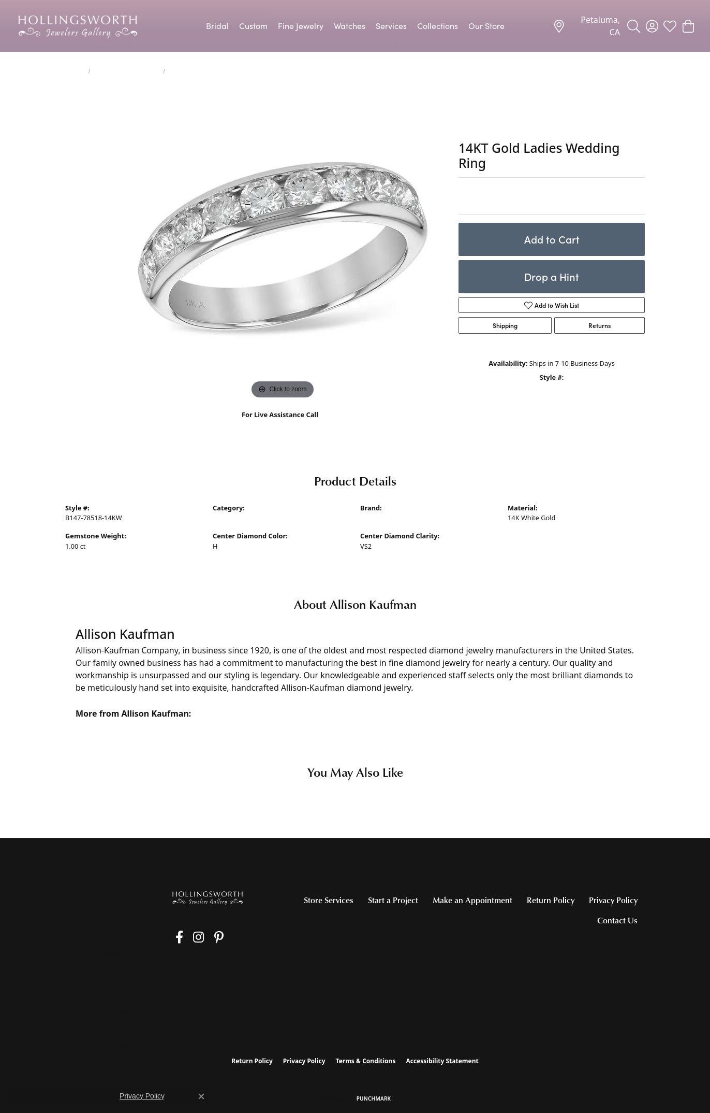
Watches (349, 25)
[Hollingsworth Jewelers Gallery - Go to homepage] (207, 897)
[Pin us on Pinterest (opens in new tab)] (204, 937)
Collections (437, 25)
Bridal (217, 25)
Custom (253, 25)
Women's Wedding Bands (127, 71)
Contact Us (617, 920)
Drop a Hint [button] (551, 276)
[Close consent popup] (201, 1096)
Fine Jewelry (300, 25)
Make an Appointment (472, 900)
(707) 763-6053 (280, 425)
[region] (282, 246)
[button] (633, 26)
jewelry (74, 71)
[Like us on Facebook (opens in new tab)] (175, 937)
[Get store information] (99, 953)
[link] (586, 26)
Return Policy (550, 900)
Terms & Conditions (366, 1061)
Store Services (328, 900)
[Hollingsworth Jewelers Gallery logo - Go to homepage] (77, 26)
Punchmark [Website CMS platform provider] (374, 1098)
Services (391, 25)
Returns (599, 325)
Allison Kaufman (385, 517)
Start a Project (393, 900)
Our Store (486, 25)
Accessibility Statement (442, 1061)
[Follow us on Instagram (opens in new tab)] (189, 937)
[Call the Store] (95, 940)
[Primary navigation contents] (355, 26)
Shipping (505, 325)
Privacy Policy (613, 900)
